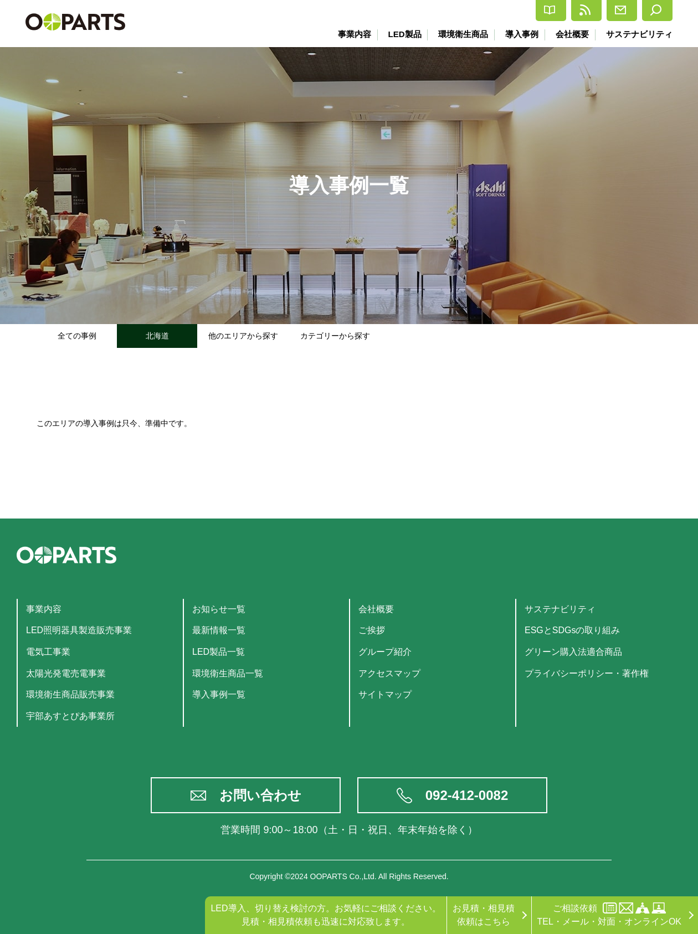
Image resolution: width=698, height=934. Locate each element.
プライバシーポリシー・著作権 (587, 673)
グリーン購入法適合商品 (573, 651)
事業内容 (346, 34)
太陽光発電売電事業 (66, 673)
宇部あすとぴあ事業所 (70, 716)
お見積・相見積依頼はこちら (484, 915)
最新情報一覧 (218, 630)
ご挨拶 (371, 630)
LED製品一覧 (218, 651)
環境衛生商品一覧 (227, 673)
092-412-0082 (466, 795)
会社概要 (570, 34)
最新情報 (521, 10)
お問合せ (589, 10)
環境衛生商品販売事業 (70, 694)
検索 (649, 10)
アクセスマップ (389, 673)
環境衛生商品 (458, 34)
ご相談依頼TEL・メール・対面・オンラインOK (609, 914)
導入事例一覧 (218, 694)
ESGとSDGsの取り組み (572, 630)
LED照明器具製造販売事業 (79, 630)
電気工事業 (48, 651)
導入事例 (518, 34)
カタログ (452, 11)
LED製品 (397, 34)
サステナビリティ (639, 34)
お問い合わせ (260, 795)
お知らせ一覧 (218, 609)
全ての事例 (77, 335)
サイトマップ (385, 694)
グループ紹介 (385, 651)
